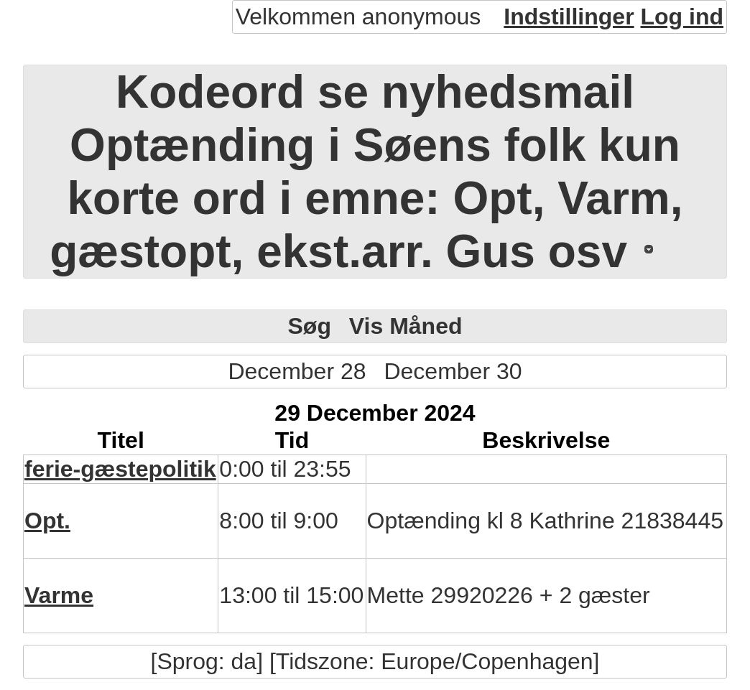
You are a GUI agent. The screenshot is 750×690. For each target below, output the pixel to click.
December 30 (453, 371)
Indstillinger (569, 16)
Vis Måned (406, 326)
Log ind (681, 16)
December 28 (297, 371)
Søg (308, 326)
